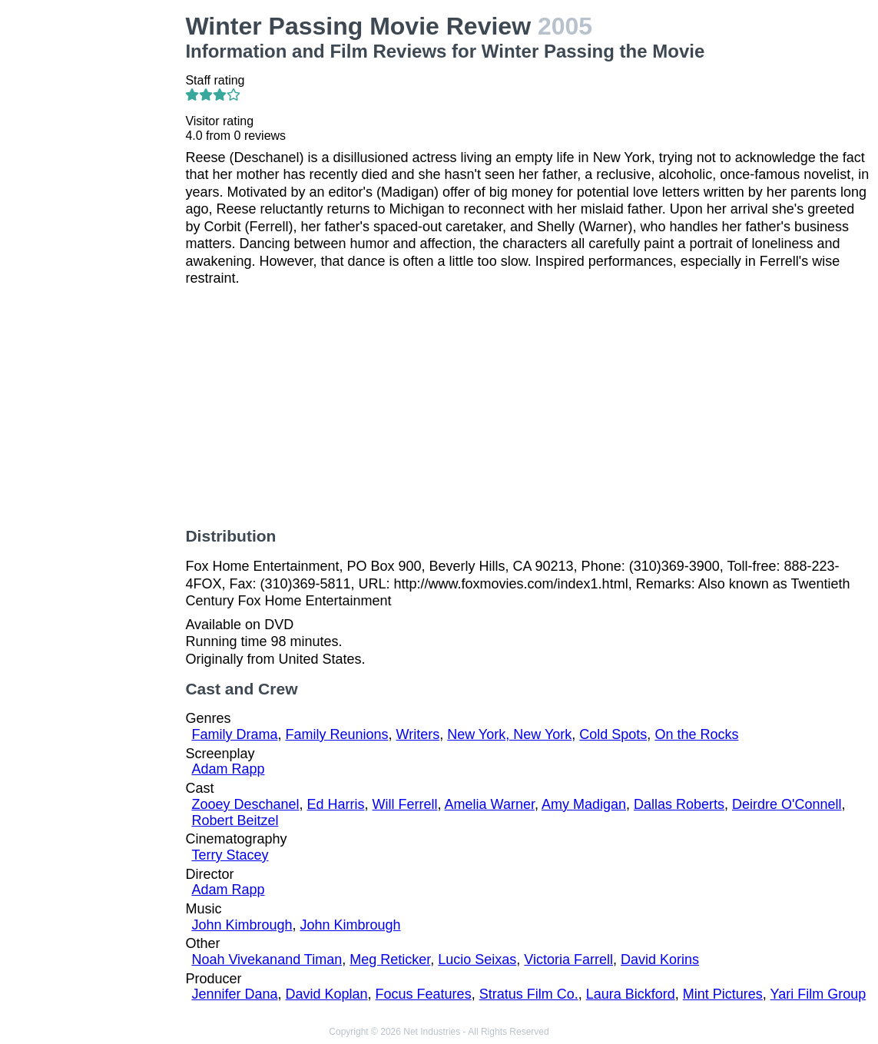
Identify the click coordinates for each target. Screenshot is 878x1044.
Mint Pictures (723, 994)
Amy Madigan (584, 804)
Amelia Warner (490, 804)
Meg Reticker (390, 959)
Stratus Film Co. (528, 994)
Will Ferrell (405, 804)
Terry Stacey (229, 855)
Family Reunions (336, 734)
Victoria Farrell (568, 959)
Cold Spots (613, 734)
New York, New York (509, 734)
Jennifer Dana (234, 994)
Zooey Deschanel (245, 804)
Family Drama (234, 734)
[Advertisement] (95, 242)
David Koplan (326, 994)
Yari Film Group (818, 994)
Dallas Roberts (679, 804)
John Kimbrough (241, 925)
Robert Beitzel (234, 820)
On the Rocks (696, 734)
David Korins (660, 959)
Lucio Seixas (477, 959)
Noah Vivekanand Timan (266, 959)
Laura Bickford (630, 994)
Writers (418, 734)
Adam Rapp (227, 769)
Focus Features (424, 994)
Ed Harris (336, 804)
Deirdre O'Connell (787, 804)
